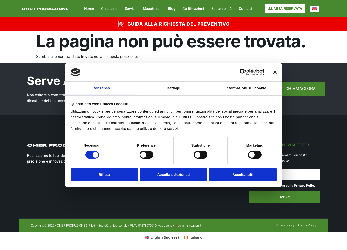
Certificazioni (193, 8)
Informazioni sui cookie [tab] (246, 88)
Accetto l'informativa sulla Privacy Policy (284, 185)
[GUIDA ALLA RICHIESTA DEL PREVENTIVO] (121, 24)
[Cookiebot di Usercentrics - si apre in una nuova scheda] (243, 72)
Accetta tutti (242, 175)
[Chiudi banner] (275, 72)
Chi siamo (109, 8)
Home (89, 8)
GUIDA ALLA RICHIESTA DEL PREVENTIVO (178, 24)
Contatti (245, 8)
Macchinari (152, 8)
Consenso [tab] (101, 88)
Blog (171, 8)
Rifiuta (104, 175)
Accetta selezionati (173, 175)
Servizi (130, 8)
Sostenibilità (221, 8)
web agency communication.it (179, 225)
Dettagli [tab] (173, 88)
